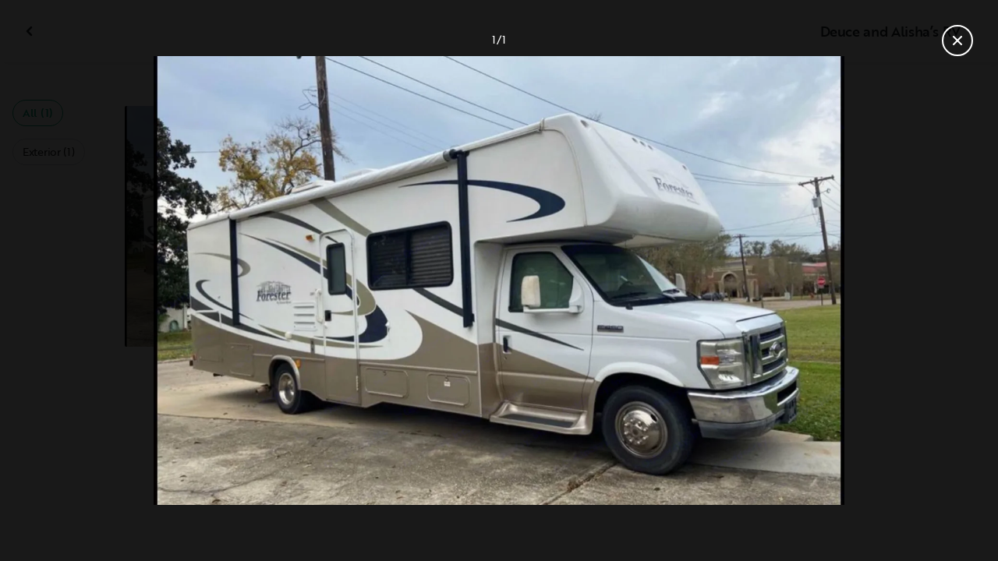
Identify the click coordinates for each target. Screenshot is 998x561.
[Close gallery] (957, 40)
